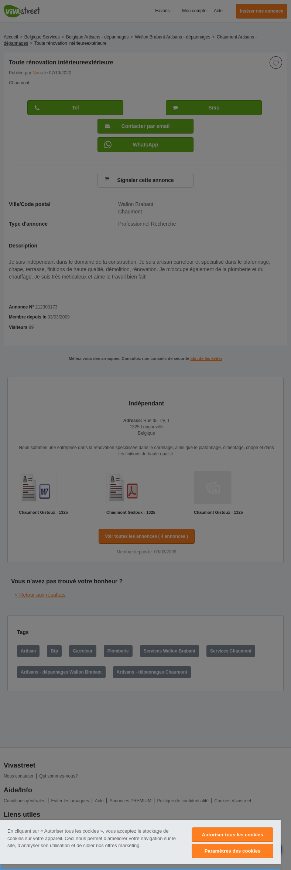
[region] (140, 845)
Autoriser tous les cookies (232, 834)
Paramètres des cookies (233, 851)
